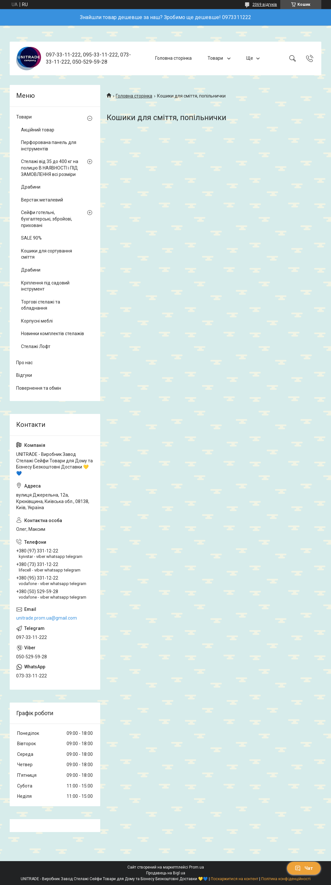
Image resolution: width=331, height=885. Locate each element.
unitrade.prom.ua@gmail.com (46, 618)
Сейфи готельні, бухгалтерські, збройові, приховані (46, 219)
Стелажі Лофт (35, 346)
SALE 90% (31, 238)
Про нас (24, 362)
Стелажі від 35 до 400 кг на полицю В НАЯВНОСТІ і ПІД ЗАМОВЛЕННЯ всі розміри (49, 168)
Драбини (30, 187)
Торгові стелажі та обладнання (40, 305)
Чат (304, 868)
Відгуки (24, 375)
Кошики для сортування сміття (46, 254)
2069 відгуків (264, 4)
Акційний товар (37, 129)
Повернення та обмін (38, 388)
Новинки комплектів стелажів (52, 333)
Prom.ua (196, 867)
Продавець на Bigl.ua (165, 873)
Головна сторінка (173, 58)
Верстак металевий (42, 199)
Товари (216, 58)
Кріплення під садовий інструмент (45, 286)
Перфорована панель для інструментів (48, 145)
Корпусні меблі (37, 321)
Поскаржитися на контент (234, 879)
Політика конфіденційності (286, 879)
